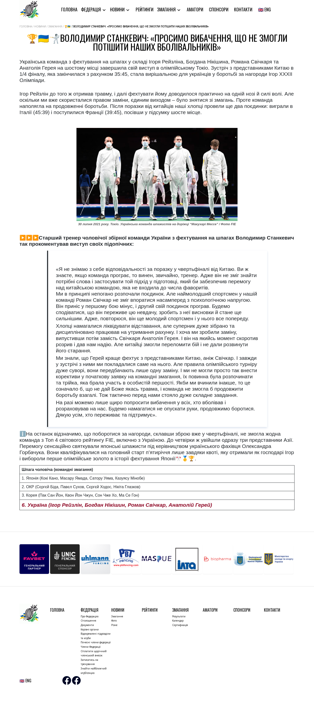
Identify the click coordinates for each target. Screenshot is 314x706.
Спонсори (218, 9)
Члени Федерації (91, 646)
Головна (69, 9)
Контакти (243, 9)
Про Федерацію (89, 616)
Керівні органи (90, 629)
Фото (114, 620)
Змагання (167, 9)
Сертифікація (180, 625)
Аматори (195, 9)
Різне (114, 625)
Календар (178, 620)
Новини (118, 9)
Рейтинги (144, 9)
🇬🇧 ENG (264, 9)
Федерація (91, 9)
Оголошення (88, 620)
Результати (178, 616)
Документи (87, 625)
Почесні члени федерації (96, 642)
